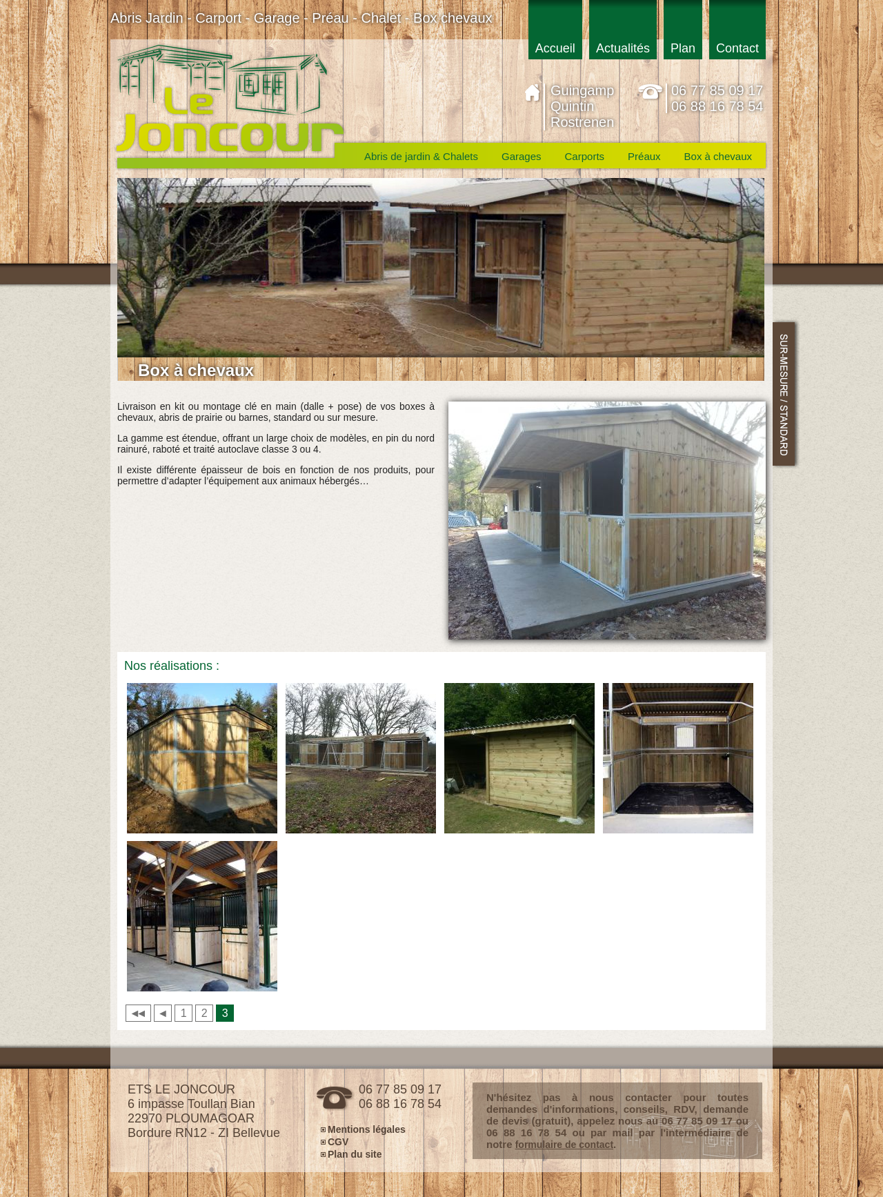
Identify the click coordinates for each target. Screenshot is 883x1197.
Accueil (555, 48)
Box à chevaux (718, 156)
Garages (522, 156)
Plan (683, 48)
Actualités (623, 48)
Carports (585, 156)
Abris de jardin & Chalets (421, 156)
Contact (737, 48)
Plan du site (355, 1154)
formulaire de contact (564, 1144)
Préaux (644, 156)
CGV (338, 1141)
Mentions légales (367, 1129)
